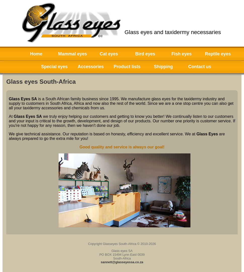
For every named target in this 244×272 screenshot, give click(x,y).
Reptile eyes (218, 53)
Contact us (199, 66)
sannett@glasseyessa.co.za (122, 262)
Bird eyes (145, 53)
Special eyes (54, 66)
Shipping (163, 66)
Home (36, 53)
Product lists (127, 66)
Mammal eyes (72, 53)
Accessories (91, 66)
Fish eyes (182, 53)
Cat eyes (109, 53)
